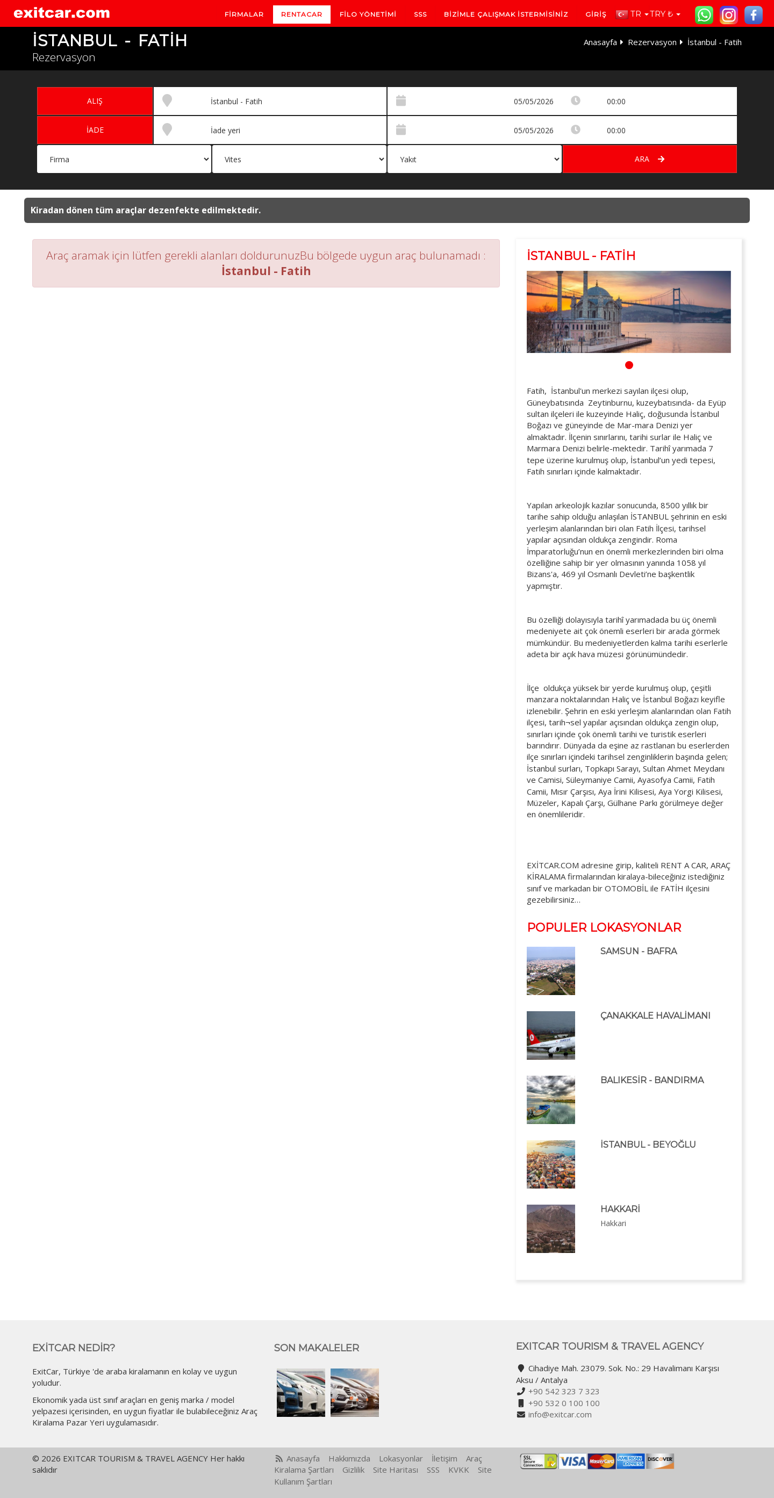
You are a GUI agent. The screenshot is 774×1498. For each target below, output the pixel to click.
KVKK (458, 1469)
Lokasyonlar (401, 1458)
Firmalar (244, 14)
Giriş (595, 14)
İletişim (444, 1458)
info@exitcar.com (560, 1414)
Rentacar (301, 14)
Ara (649, 159)
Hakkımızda (349, 1458)
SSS (420, 14)
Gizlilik (353, 1469)
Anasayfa (600, 42)
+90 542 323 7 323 (564, 1391)
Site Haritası (395, 1469)
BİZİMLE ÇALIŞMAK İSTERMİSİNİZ (506, 14)
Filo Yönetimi (368, 14)
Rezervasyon (652, 42)
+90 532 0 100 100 (564, 1403)
